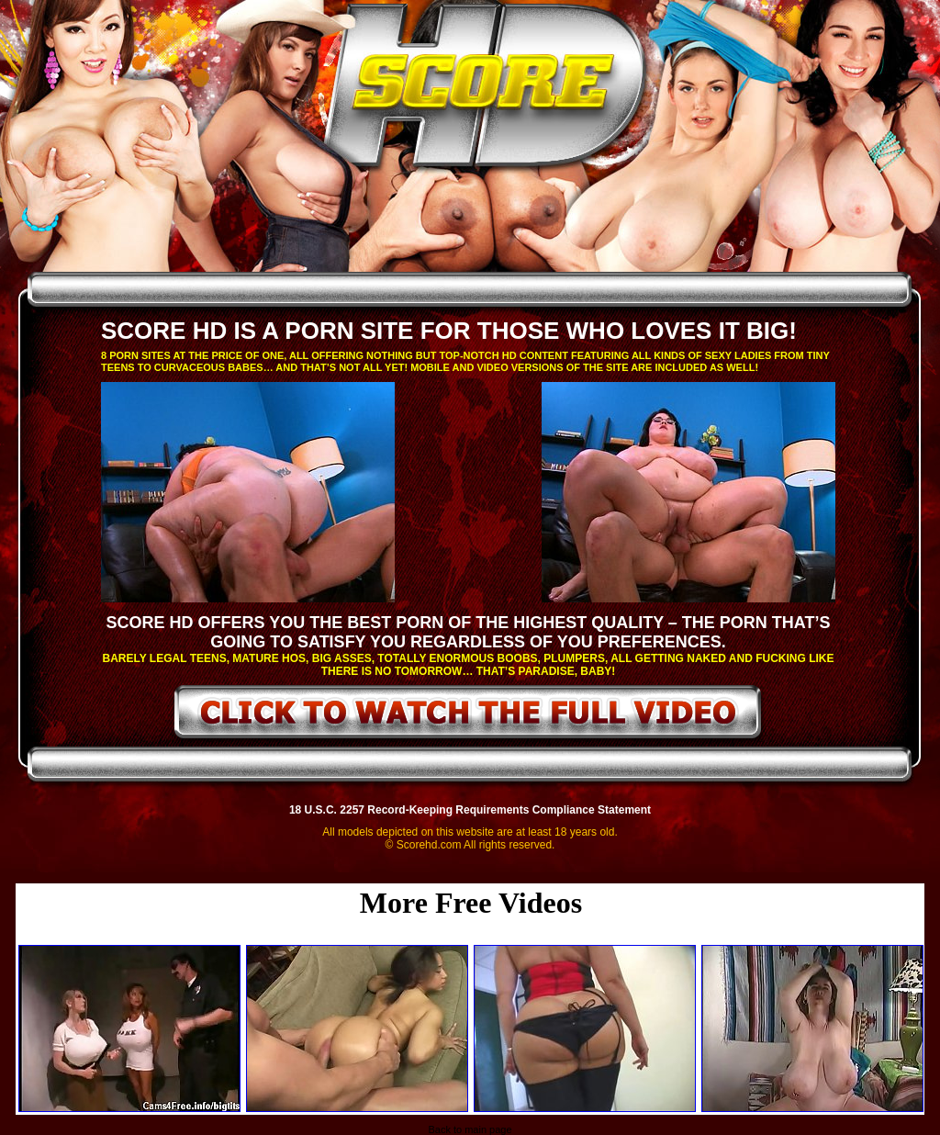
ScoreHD (485, 90)
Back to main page (469, 1129)
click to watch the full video (469, 715)
